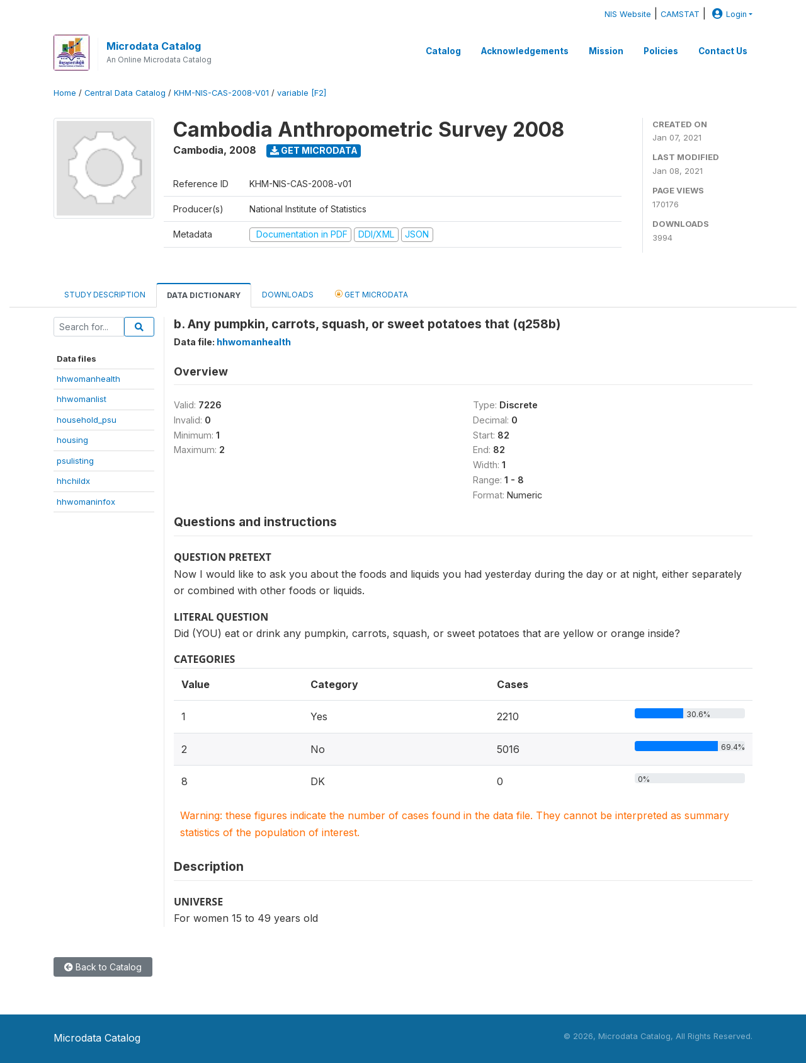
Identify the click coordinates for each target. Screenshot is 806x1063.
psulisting (75, 461)
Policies (661, 51)
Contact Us (722, 51)
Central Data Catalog (125, 93)
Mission (606, 51)
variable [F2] (301, 93)
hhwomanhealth (88, 379)
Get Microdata (314, 150)
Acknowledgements (525, 51)
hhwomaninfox (86, 502)
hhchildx (73, 481)
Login (728, 14)
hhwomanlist (81, 399)
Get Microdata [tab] (371, 294)
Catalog (443, 51)
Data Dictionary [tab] (204, 295)
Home (65, 93)
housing (72, 440)
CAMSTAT (680, 14)
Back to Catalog (103, 967)
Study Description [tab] (104, 294)
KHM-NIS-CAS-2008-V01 (221, 93)
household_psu (86, 420)
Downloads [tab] (288, 294)
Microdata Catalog (153, 46)
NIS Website (627, 14)
